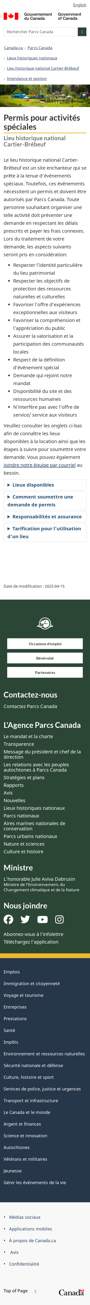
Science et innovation (25, 1136)
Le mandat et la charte (28, 736)
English (79, 5)
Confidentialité (24, 1264)
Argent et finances (22, 1124)
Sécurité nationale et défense (33, 1065)
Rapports (14, 785)
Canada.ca (13, 47)
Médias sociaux (25, 1217)
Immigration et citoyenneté (32, 983)
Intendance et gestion (27, 78)
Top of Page (20, 1291)
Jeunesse (13, 1171)
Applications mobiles (30, 1229)
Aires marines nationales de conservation (34, 826)
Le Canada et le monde (27, 1112)
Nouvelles (14, 800)
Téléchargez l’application (31, 942)
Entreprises (15, 1007)
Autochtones (17, 1147)
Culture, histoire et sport (29, 1077)
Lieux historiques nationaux (32, 58)
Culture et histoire (23, 851)
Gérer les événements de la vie (35, 1182)
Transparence (19, 744)
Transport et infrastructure (31, 1100)
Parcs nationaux (21, 815)
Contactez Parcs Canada (30, 706)
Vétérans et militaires (25, 1159)
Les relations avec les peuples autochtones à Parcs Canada (36, 767)
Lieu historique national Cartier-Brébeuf (43, 68)
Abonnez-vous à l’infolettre (33, 934)
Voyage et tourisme (23, 995)
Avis (8, 792)
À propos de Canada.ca (32, 1240)
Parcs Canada (40, 47)
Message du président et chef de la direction (42, 754)
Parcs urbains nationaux (30, 836)
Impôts (11, 1042)
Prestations (15, 1018)
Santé (9, 1030)
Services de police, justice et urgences (42, 1089)
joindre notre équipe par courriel (40, 465)
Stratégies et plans (24, 777)
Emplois (12, 972)
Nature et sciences (24, 844)
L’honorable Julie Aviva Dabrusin (41, 884)
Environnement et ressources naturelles (44, 1054)
